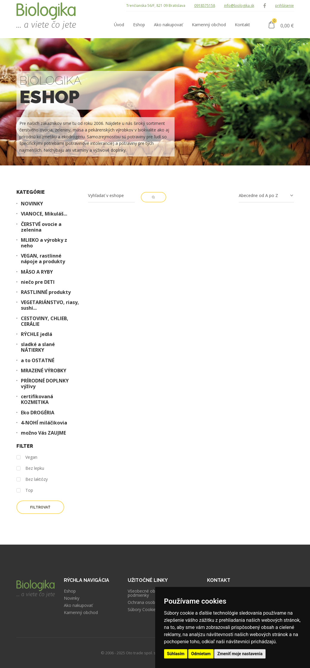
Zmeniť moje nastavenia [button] (239, 653)
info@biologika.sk (239, 5)
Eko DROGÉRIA (37, 413)
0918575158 (204, 5)
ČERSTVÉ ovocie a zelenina (41, 227)
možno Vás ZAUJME (43, 433)
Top (24, 490)
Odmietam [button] (201, 653)
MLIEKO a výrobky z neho (44, 243)
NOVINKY (32, 204)
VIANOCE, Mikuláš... (44, 214)
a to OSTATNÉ (37, 360)
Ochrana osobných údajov (153, 602)
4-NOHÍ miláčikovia (44, 423)
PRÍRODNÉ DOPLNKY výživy (45, 383)
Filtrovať (40, 507)
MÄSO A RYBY (37, 272)
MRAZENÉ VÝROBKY (43, 370)
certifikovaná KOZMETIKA (37, 399)
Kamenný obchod (81, 612)
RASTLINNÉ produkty (46, 292)
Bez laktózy (32, 479)
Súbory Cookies (143, 609)
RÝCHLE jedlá (36, 334)
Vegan (26, 457)
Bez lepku (30, 468)
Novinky (71, 598)
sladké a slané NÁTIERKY (38, 347)
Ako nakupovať (78, 605)
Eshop (70, 591)
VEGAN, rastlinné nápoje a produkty (43, 258)
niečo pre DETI (38, 282)
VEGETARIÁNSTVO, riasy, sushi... (50, 305)
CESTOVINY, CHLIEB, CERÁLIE (44, 321)
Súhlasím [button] (176, 653)
